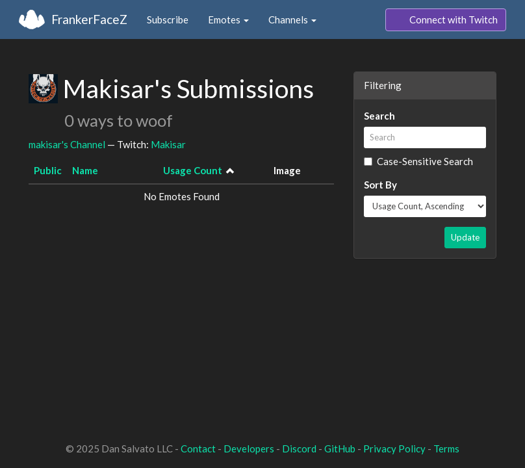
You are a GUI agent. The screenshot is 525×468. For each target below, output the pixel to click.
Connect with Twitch (446, 20)
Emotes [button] (228, 19)
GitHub (339, 448)
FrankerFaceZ (89, 19)
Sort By (380, 184)
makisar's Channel (67, 144)
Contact (198, 448)
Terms (446, 448)
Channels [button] (292, 19)
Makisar (168, 144)
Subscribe (167, 19)
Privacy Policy (394, 448)
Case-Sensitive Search (418, 161)
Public (48, 170)
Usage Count (192, 170)
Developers (249, 448)
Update (465, 237)
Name (85, 170)
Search (379, 116)
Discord (299, 448)
